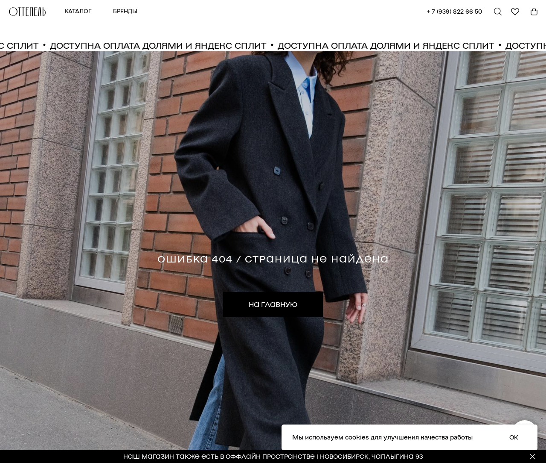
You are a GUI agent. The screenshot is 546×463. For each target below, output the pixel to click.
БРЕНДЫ (125, 11)
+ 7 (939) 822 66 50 (454, 11)
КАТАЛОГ (78, 11)
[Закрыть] (532, 457)
